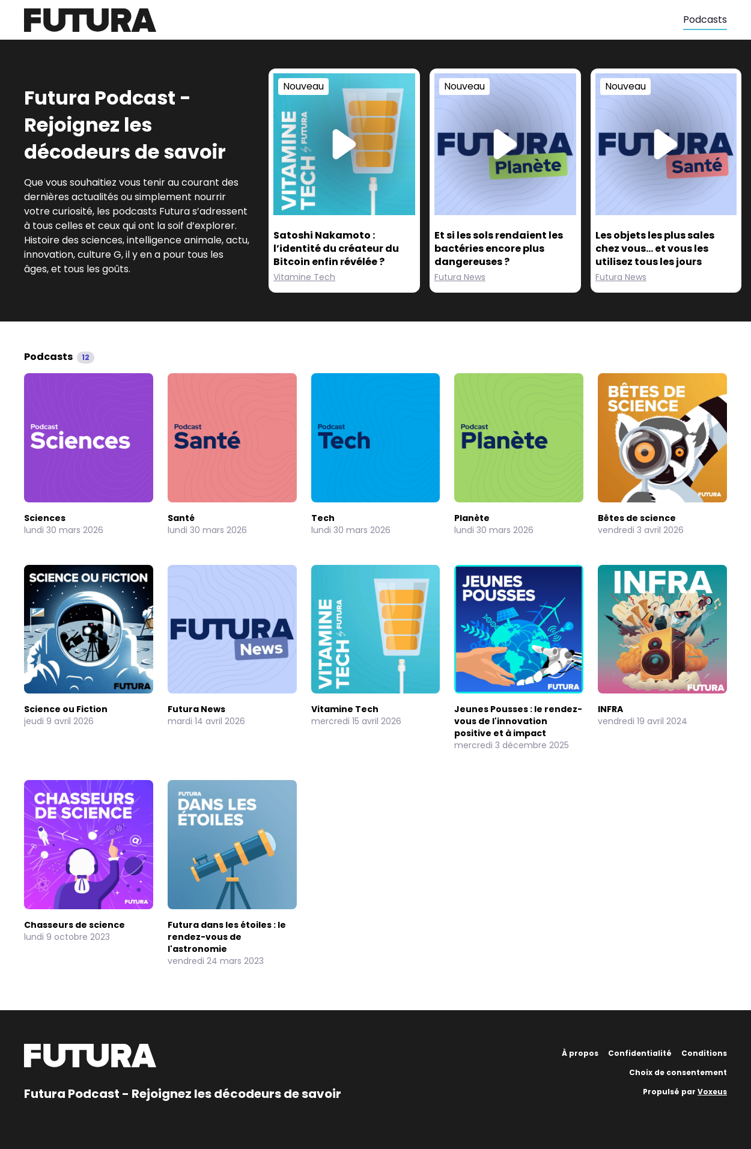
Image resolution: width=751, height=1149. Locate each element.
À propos (580, 1053)
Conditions (704, 1053)
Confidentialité (640, 1053)
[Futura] (353, 20)
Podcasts (705, 19)
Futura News (459, 277)
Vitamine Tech (304, 277)
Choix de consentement (678, 1072)
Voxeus (712, 1092)
